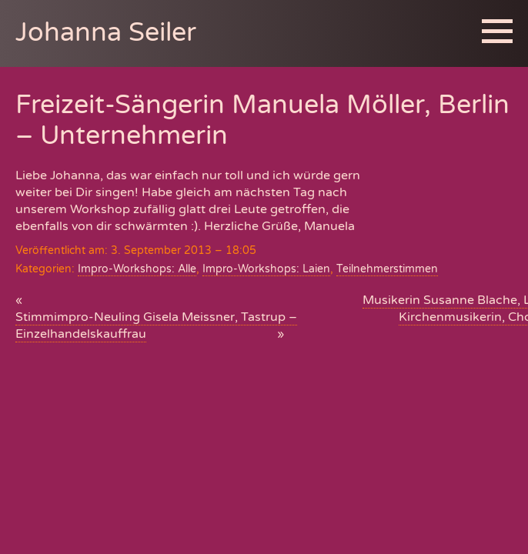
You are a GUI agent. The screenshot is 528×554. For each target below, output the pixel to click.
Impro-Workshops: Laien (266, 268)
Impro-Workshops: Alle (137, 268)
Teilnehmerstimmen (387, 268)
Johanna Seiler (105, 32)
